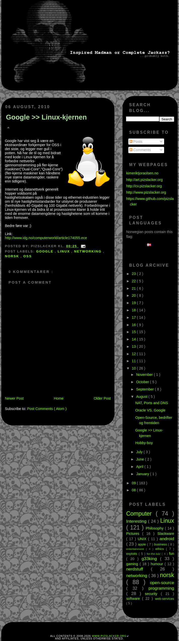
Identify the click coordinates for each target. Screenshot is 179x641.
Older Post (102, 398)
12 (134, 354)
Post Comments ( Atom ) (47, 409)
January (143, 474)
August (142, 397)
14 (134, 339)
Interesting (137, 521)
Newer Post (14, 398)
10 (134, 368)
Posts (135, 142)
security (153, 594)
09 (134, 483)
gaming (132, 564)
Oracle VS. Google (150, 410)
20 (134, 295)
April (140, 467)
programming (161, 588)
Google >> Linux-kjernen (46, 117)
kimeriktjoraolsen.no (142, 173)
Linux (64, 251)
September (145, 389)
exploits (132, 554)
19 (134, 303)
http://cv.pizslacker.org (144, 186)
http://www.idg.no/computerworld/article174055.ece (46, 238)
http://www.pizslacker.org (146, 192)
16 (134, 325)
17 (134, 317)
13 (134, 347)
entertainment (136, 549)
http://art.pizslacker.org (144, 180)
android (167, 538)
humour (158, 564)
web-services (164, 599)
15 (134, 332)
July (140, 452)
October (143, 382)
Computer (141, 513)
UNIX (143, 539)
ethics (160, 549)
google (45, 251)
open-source (162, 582)
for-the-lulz (154, 553)
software (134, 599)
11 (134, 361)
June (140, 459)
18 (134, 310)
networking (88, 251)
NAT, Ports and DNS (151, 403)
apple (142, 544)
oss (27, 256)
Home (59, 398)
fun (171, 554)
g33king (151, 558)
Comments (140, 150)
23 (134, 274)
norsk (12, 256)
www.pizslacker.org (109, 636)
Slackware (165, 534)
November (145, 375)
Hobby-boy (144, 443)
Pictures (134, 534)
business (161, 544)
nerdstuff (138, 568)
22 (134, 281)
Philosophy (155, 528)
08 (134, 490)
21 (134, 288)
